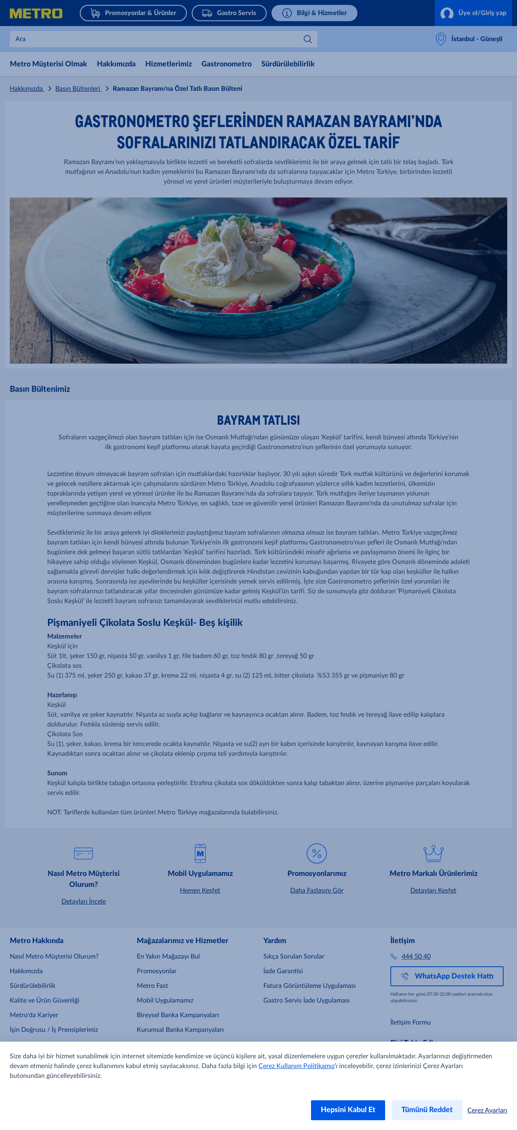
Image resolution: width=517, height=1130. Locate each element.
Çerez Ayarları (487, 1110)
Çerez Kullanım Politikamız (296, 1066)
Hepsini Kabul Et (348, 1110)
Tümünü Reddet (427, 1110)
